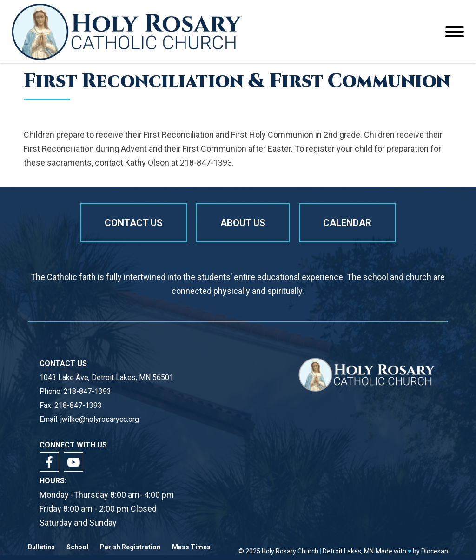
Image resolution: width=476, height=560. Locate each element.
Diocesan (434, 551)
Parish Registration (130, 547)
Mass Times (191, 547)
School (77, 547)
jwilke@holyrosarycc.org (99, 419)
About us (242, 222)
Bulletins (41, 547)
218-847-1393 (87, 391)
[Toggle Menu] (454, 31)
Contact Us (134, 222)
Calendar (347, 222)
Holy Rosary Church (290, 551)
